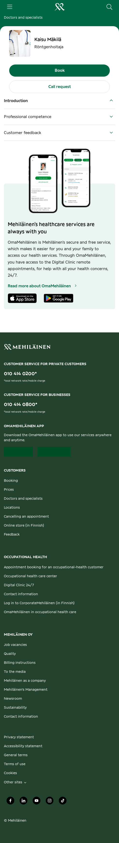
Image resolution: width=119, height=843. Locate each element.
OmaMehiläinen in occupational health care (40, 612)
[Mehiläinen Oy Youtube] (36, 802)
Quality (10, 654)
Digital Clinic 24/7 (19, 585)
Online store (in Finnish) (24, 525)
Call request (59, 87)
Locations (12, 507)
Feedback (12, 534)
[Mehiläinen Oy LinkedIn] (23, 802)
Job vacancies (15, 645)
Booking (11, 480)
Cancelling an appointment (26, 516)
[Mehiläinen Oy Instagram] (49, 802)
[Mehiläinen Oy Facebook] (10, 802)
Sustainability (15, 707)
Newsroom (13, 698)
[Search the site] (109, 7)
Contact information (21, 594)
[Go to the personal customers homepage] (59, 7)
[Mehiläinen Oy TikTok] (62, 802)
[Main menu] (9, 7)
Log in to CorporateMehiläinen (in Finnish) (39, 603)
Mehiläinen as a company (25, 680)
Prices (9, 489)
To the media (15, 672)
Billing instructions (20, 663)
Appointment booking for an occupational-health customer (54, 567)
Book (60, 70)
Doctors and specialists (23, 17)
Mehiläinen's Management (25, 689)
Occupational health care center (30, 576)
